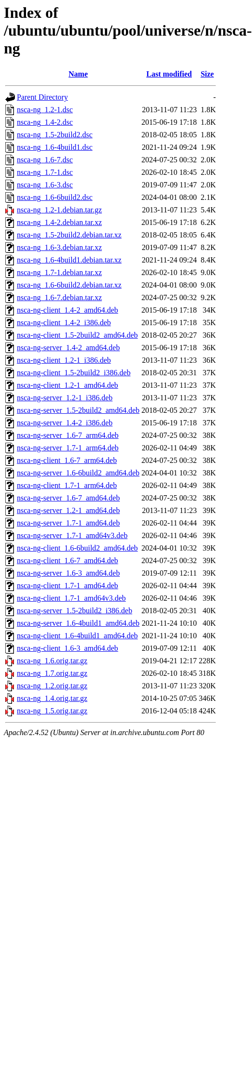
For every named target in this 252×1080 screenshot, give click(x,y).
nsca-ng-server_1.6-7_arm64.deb (67, 435)
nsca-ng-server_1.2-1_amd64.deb (68, 510)
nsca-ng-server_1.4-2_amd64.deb (68, 347)
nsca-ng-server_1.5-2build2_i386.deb (74, 610)
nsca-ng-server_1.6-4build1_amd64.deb (78, 623)
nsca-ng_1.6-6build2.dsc (54, 197)
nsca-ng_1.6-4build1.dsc (54, 147)
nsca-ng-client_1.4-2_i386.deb (64, 322)
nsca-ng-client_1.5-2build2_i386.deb (73, 373)
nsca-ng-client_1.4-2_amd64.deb (67, 310)
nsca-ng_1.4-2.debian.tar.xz (59, 222)
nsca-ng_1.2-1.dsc (45, 109)
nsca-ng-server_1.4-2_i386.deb (65, 423)
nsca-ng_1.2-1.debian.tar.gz (59, 210)
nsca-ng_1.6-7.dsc (45, 160)
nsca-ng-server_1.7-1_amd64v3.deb (72, 535)
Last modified (169, 74)
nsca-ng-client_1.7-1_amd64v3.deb (71, 598)
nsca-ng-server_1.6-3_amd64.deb (68, 573)
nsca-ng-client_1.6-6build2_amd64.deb (77, 548)
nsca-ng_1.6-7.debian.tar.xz (59, 297)
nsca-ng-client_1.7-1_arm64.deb (67, 485)
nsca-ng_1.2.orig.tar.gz (52, 686)
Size (207, 74)
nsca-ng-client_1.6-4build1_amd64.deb (77, 636)
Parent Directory (42, 97)
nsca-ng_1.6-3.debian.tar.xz (59, 247)
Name (78, 74)
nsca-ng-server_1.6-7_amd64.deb (68, 498)
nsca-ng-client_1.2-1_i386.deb (64, 360)
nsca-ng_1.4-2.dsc (45, 122)
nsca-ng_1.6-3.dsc (45, 185)
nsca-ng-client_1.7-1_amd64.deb (67, 585)
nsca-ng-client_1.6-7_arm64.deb (67, 460)
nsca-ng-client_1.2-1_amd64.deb (67, 385)
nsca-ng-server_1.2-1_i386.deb (65, 398)
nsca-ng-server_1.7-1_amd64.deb (68, 523)
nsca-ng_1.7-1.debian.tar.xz (59, 272)
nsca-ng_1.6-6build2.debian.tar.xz (69, 285)
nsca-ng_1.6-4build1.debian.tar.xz (69, 260)
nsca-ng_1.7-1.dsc (45, 172)
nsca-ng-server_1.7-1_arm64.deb (67, 448)
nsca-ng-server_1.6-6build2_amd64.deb (78, 473)
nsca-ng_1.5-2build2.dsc (54, 135)
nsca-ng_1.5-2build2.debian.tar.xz (69, 235)
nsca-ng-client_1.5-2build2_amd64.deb (77, 335)
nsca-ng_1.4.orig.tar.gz (52, 698)
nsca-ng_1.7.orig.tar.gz (52, 673)
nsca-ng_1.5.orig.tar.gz (52, 711)
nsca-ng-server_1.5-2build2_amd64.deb (78, 410)
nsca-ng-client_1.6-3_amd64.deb (67, 648)
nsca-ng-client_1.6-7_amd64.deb (67, 560)
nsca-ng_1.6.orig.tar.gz (52, 661)
